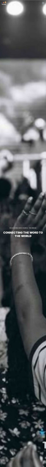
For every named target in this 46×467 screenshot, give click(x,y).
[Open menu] (43, 3)
